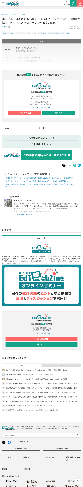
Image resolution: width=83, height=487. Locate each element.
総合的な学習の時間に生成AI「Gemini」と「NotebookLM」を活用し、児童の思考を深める (36, 370)
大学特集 (28, 469)
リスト (69, 165)
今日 (22, 365)
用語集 (6, 469)
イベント (49, 457)
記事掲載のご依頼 (21, 448)
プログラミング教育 (8, 33)
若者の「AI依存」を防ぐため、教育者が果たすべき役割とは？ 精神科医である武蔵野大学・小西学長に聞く (42, 397)
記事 (26, 457)
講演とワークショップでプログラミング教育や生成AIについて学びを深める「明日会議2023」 (38, 181)
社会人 (67, 33)
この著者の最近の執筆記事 (23, 214)
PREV (6, 128)
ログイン (58, 113)
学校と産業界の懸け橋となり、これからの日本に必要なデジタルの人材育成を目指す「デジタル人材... (40, 184)
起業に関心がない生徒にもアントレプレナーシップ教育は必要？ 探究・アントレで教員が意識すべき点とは (42, 392)
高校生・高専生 (42, 33)
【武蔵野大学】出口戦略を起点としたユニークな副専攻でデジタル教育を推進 (32, 410)
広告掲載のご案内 (62, 448)
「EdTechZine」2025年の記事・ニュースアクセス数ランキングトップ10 (30, 406)
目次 (59, 41)
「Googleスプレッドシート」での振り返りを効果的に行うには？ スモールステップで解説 (36, 379)
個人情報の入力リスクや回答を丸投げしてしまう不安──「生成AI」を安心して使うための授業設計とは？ (41, 388)
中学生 (34, 33)
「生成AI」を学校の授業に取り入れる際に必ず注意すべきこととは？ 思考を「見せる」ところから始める (41, 383)
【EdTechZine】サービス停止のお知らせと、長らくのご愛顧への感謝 (29, 374)
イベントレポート (19, 33)
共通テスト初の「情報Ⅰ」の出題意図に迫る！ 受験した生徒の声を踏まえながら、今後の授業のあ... (40, 178)
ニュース (7, 457)
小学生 (28, 33)
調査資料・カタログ (73, 458)
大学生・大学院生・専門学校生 (56, 33)
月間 (61, 365)
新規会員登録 (24, 113)
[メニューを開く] (3, 3)
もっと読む (8, 186)
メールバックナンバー (41, 107)
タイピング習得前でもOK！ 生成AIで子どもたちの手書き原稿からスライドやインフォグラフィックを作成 (42, 401)
